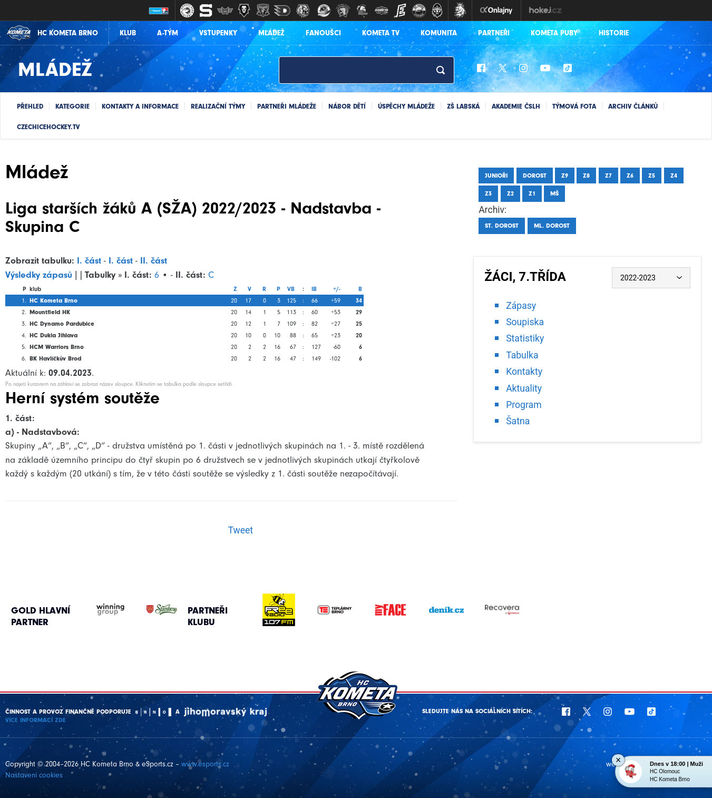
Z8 (586, 175)
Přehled (30, 106)
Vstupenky (218, 32)
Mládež (271, 32)
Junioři (496, 175)
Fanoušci (323, 32)
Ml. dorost (552, 225)
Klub (128, 32)
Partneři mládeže (286, 106)
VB (291, 289)
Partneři (494, 32)
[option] (279, 610)
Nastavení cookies (34, 775)
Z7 (608, 175)
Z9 (564, 175)
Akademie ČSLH (516, 106)
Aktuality (524, 388)
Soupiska (525, 322)
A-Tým (167, 32)
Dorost (535, 175)
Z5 (651, 175)
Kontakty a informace (140, 106)
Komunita (439, 32)
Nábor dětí (347, 106)
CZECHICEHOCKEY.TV (48, 127)
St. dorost (502, 225)
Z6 (630, 175)
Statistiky (525, 338)
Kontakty (524, 371)
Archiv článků (633, 106)
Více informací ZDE (35, 720)
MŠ (554, 193)
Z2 (510, 193)
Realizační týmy (218, 106)
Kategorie (72, 106)
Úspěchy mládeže (406, 106)
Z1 (532, 193)
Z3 (488, 193)
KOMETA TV (380, 32)
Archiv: (492, 210)
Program (523, 405)
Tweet (240, 530)
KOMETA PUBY (554, 32)
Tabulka (522, 355)
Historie (614, 32)
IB (314, 289)
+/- (336, 289)
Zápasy (521, 305)
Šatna (518, 421)
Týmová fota (574, 106)
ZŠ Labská (463, 106)
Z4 (673, 175)
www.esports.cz (205, 764)
